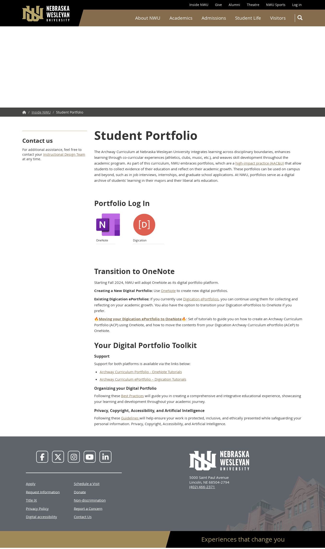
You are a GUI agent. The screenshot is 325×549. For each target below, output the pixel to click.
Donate (80, 491)
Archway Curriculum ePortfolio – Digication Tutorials (143, 379)
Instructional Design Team (64, 154)
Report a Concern (88, 508)
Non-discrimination (90, 500)
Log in (297, 4)
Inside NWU (198, 4)
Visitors (278, 18)
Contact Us (83, 516)
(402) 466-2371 (202, 486)
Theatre (253, 4)
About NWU (147, 18)
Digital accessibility (41, 516)
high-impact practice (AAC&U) (259, 163)
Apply (30, 483)
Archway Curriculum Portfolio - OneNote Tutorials (141, 371)
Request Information (43, 491)
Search (300, 18)
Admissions (214, 18)
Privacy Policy (37, 508)
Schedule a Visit (86, 483)
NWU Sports (275, 4)
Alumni (234, 4)
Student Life (248, 18)
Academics (180, 18)
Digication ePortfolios (201, 299)
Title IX (31, 500)
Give (218, 4)
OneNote (168, 290)
